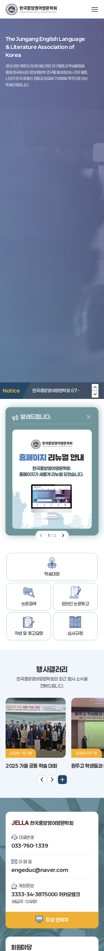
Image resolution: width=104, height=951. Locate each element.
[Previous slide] (95, 394)
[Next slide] (95, 387)
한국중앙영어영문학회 (31, 9)
